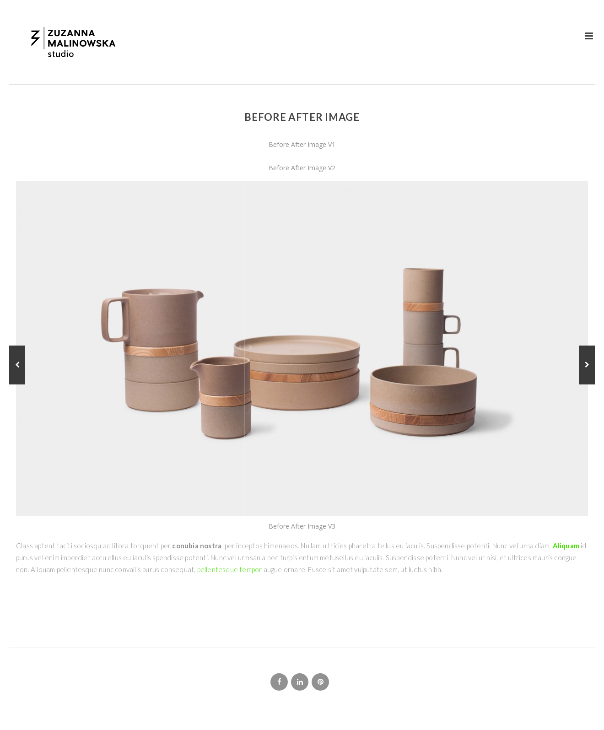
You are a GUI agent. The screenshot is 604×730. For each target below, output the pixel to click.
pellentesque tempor (229, 569)
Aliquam (565, 545)
